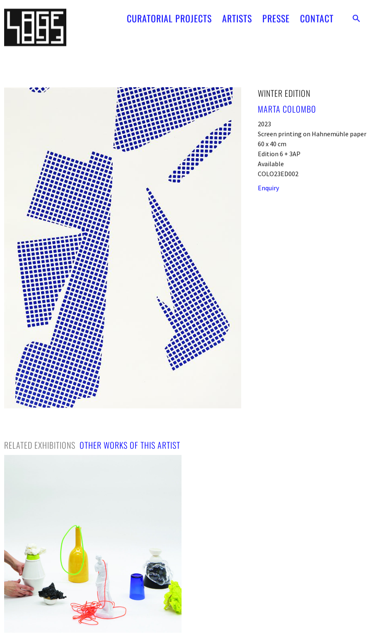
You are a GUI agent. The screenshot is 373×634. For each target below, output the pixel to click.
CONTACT (317, 13)
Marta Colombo (287, 109)
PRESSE (276, 13)
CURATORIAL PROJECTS (169, 13)
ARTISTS (237, 13)
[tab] (39, 445)
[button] (356, 12)
